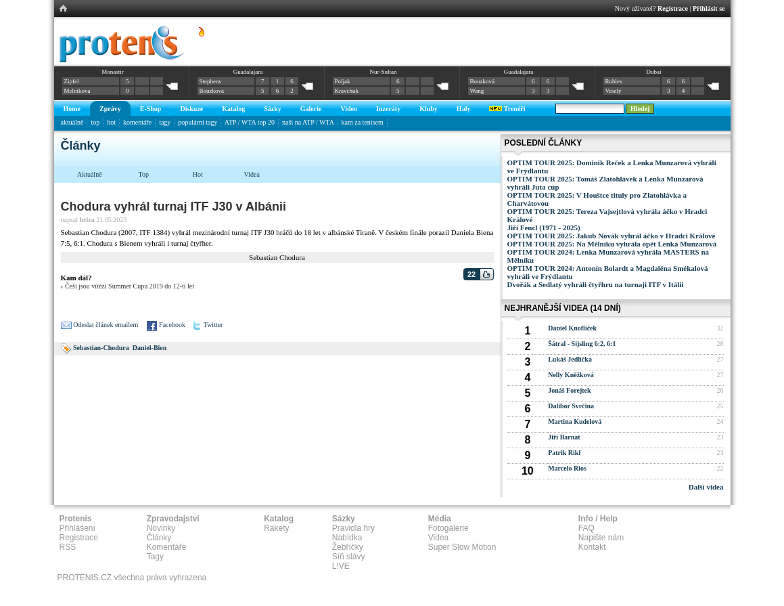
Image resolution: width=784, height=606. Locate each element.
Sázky (272, 108)
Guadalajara (247, 71)
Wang (477, 90)
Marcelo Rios (567, 468)
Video (348, 108)
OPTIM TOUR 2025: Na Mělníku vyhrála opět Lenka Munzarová (612, 244)
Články (159, 537)
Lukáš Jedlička (570, 359)
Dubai (653, 71)
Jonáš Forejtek (569, 390)
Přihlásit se (709, 8)
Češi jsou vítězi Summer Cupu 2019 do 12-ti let (129, 286)
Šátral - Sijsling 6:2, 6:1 (582, 343)
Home (72, 108)
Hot (198, 174)
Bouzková (212, 90)
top (95, 122)
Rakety (276, 528)
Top (144, 174)
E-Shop (151, 108)
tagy (164, 122)
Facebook (172, 324)
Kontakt (592, 547)
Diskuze (191, 108)
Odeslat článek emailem (105, 324)
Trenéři (507, 108)
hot (111, 122)
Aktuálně (89, 174)
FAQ (586, 528)
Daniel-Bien (150, 347)
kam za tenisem (363, 122)
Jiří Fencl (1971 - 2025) (543, 227)
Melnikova (77, 90)
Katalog (233, 108)
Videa (252, 174)
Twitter (213, 324)
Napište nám (601, 537)
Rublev (614, 81)
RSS (68, 547)
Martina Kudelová (574, 421)
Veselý (613, 90)
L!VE (341, 566)
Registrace (673, 8)
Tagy (155, 556)
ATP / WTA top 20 (250, 122)
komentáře (137, 122)
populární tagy (197, 122)
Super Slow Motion (462, 547)
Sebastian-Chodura (101, 347)
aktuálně (72, 122)
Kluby (428, 108)
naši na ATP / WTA (307, 122)
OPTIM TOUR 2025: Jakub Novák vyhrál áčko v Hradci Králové (611, 236)
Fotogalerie (448, 528)
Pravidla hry (353, 528)
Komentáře (167, 547)
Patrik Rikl (564, 452)
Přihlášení (77, 528)
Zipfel (71, 81)
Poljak (342, 81)
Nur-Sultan (383, 71)
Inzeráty (388, 108)
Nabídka (347, 537)
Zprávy (110, 108)
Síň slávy (348, 556)
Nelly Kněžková (571, 374)
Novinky (161, 528)
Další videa (706, 487)
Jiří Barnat (564, 437)
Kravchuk (347, 90)
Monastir (112, 71)
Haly (464, 108)
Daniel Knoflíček (572, 328)
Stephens (211, 81)
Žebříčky (347, 547)
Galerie (311, 108)
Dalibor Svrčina (571, 406)
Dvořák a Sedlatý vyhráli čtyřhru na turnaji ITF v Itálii (595, 284)
